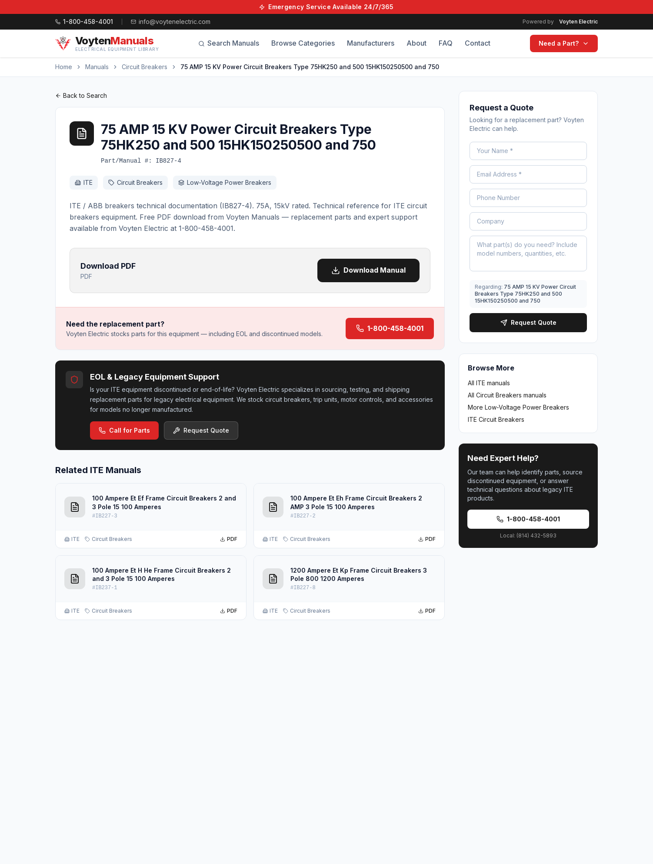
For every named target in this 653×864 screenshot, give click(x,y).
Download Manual (368, 270)
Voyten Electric (578, 21)
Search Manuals (228, 43)
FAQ (446, 43)
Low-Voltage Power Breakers (224, 182)
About (416, 43)
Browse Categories (303, 43)
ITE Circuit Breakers (496, 419)
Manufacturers (370, 43)
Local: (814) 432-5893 (528, 535)
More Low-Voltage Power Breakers (518, 407)
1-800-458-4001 (389, 328)
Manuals (97, 66)
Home (63, 66)
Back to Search (81, 95)
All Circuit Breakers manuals (507, 395)
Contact (477, 43)
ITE (84, 182)
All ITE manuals (489, 383)
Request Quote (201, 430)
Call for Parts (124, 430)
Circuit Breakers (144, 66)
